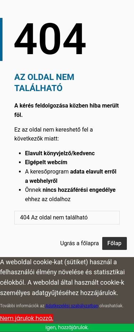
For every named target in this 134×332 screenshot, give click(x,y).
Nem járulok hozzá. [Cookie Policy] (26, 318)
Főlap (114, 243)
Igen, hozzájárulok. (67, 327)
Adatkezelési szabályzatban (71, 305)
